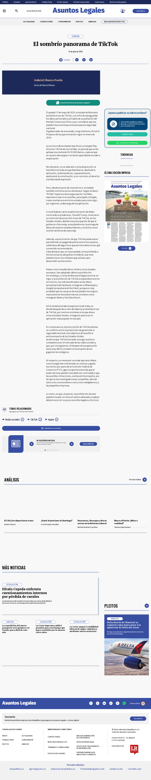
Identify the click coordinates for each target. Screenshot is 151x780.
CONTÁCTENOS (54, 737)
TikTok (33, 419)
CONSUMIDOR (64, 22)
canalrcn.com (116, 769)
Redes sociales (12, 419)
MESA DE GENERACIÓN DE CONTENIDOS (85, 737)
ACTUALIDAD (29, 22)
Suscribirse (141, 11)
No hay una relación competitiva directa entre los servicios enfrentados (125, 633)
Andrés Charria (20, 524)
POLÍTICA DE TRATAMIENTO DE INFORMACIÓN (87, 747)
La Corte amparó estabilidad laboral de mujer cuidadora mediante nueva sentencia (84, 629)
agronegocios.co (37, 769)
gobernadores (30, 2)
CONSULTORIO (46, 22)
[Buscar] (16, 11)
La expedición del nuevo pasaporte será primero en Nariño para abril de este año (16, 629)
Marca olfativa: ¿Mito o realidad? (126, 522)
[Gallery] (52, 442)
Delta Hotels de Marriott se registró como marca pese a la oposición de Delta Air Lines (124, 625)
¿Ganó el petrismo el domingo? (56, 520)
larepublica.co (17, 769)
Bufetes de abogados (118, 2)
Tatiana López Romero (130, 527)
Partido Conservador (81, 2)
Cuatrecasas (99, 2)
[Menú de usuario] (123, 11)
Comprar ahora (127, 134)
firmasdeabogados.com (92, 769)
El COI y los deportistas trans (18, 520)
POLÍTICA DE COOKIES (56, 753)
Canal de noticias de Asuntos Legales (73, 102)
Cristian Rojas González (57, 524)
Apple (51, 419)
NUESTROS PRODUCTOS (57, 742)
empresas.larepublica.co (63, 769)
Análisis (11, 479)
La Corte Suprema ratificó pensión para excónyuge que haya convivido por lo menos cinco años (50, 629)
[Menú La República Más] (4, 11)
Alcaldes (17, 2)
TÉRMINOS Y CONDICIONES (58, 747)
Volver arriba (137, 703)
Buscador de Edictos (114, 22)
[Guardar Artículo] (64, 60)
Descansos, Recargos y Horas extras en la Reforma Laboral (92, 522)
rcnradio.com (134, 769)
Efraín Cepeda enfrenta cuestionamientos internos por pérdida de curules (24, 593)
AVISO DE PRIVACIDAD (85, 742)
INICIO (4, 736)
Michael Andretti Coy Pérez (94, 527)
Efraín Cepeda (62, 2)
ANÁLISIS (92, 22)
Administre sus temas (51, 428)
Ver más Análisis (138, 480)
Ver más (126, 248)
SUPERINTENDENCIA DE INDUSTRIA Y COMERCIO (86, 753)
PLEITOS (79, 22)
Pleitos (111, 606)
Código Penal (47, 2)
